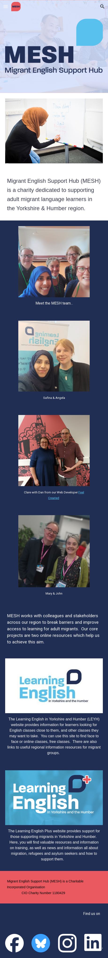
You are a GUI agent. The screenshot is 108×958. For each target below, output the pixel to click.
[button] (5, 6)
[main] (54, 195)
